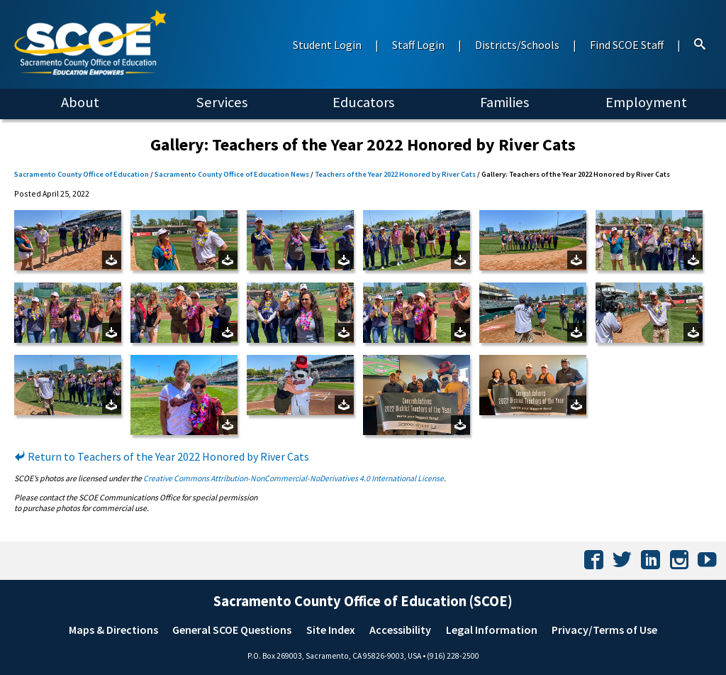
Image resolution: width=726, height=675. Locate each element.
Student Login (327, 45)
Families (504, 102)
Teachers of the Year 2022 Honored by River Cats (395, 174)
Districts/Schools (517, 45)
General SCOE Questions (231, 629)
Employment (646, 102)
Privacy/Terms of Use (604, 629)
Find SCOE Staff (627, 45)
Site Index (330, 629)
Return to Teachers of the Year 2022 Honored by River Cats (161, 456)
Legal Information (491, 629)
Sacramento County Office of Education (81, 174)
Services (221, 102)
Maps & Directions (113, 629)
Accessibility (400, 629)
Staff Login (418, 45)
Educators (363, 102)
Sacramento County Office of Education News (232, 174)
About (80, 102)
